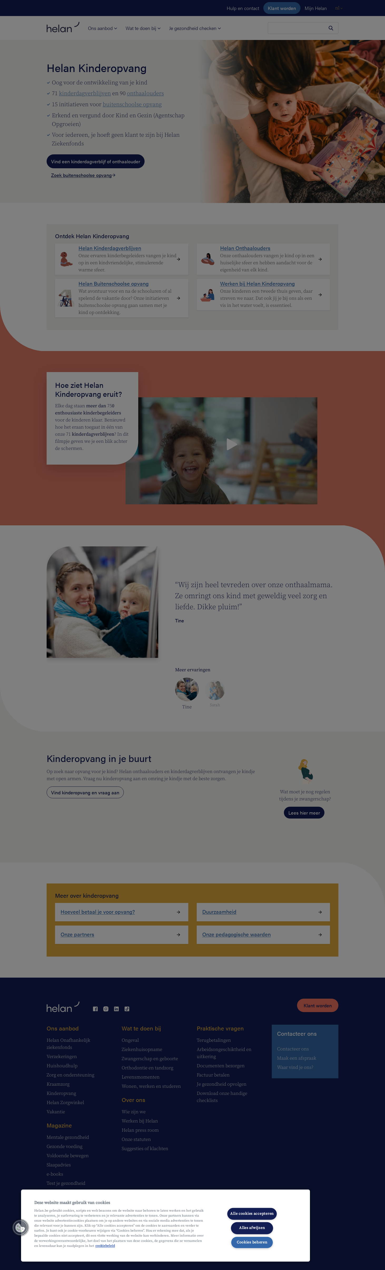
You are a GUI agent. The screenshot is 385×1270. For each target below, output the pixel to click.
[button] (20, 1227)
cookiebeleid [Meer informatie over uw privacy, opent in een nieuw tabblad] (105, 1246)
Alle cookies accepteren (252, 1213)
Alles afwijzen (252, 1228)
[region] (165, 1226)
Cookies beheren (252, 1242)
